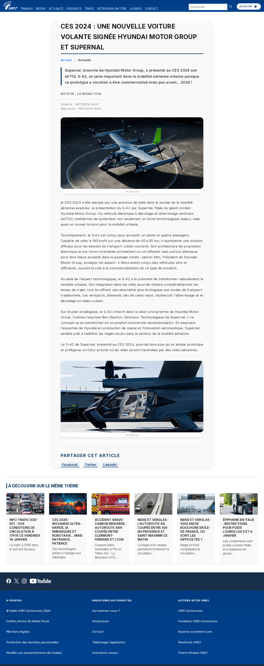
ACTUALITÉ (56, 8)
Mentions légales (18, 631)
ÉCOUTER (249, 6)
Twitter (90, 465)
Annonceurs (100, 621)
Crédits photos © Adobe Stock (27, 621)
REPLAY (41, 8)
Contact (98, 631)
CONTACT (151, 8)
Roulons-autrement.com (195, 631)
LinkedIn (110, 465)
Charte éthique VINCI (192, 653)
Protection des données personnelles (32, 642)
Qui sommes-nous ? (106, 611)
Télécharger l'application (108, 642)
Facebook (70, 465)
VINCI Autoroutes (190, 611)
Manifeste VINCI (189, 642)
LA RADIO (136, 8)
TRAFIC (89, 8)
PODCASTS (74, 8)
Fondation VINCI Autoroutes (198, 621)
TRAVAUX (26, 8)
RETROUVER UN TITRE (111, 8)
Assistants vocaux (105, 653)
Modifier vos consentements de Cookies (34, 653)
